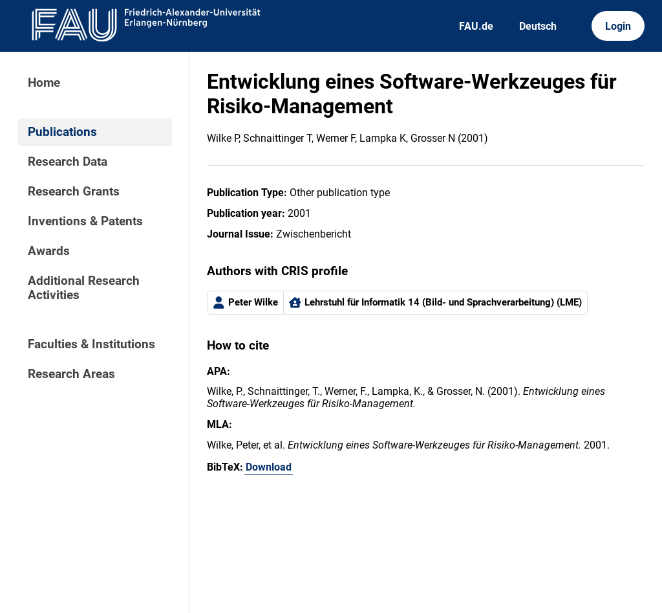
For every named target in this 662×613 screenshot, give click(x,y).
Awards (49, 251)
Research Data (67, 162)
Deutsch (538, 26)
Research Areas (71, 374)
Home (44, 83)
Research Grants (74, 191)
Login (618, 26)
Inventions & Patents (85, 221)
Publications (62, 132)
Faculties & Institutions (91, 344)
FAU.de (476, 26)
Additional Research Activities (84, 288)
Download (269, 467)
